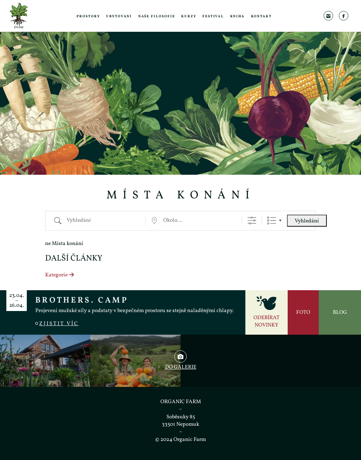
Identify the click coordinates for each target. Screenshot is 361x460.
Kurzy (188, 16)
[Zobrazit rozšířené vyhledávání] (251, 220)
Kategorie (60, 275)
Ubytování (119, 16)
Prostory (88, 16)
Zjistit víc (57, 324)
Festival (213, 16)
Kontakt (261, 16)
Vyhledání (307, 221)
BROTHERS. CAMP (81, 300)
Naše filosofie (156, 16)
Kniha (237, 16)
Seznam (271, 220)
